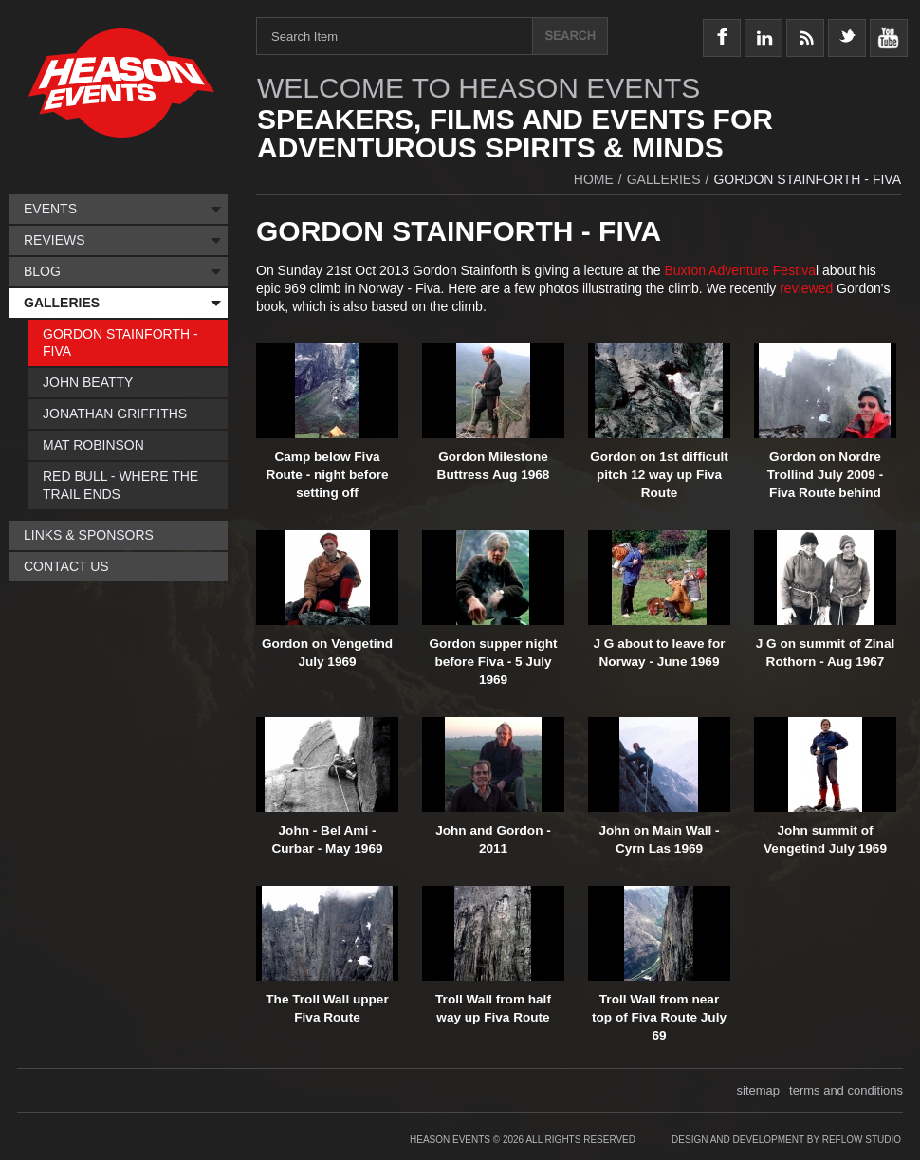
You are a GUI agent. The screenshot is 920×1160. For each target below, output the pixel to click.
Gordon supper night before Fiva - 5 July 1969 (493, 661)
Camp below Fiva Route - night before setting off (327, 475)
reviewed (808, 288)
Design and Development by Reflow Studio (786, 1139)
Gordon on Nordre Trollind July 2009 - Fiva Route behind (825, 475)
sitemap (759, 1090)
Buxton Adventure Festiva (740, 270)
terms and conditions (846, 1090)
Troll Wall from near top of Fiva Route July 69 (659, 1017)
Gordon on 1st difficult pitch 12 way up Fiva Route (659, 475)
